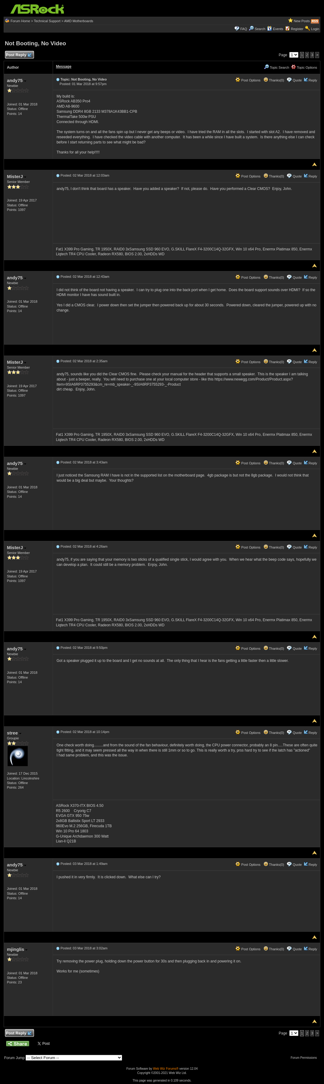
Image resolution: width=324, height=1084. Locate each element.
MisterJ (16, 176)
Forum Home (20, 21)
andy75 (16, 80)
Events (275, 29)
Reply (312, 80)
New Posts (302, 21)
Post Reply (18, 55)
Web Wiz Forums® (165, 1068)
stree (14, 732)
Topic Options (304, 67)
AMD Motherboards (78, 21)
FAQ (243, 29)
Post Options (247, 80)
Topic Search (276, 67)
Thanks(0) (273, 80)
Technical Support (47, 21)
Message (64, 66)
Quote (297, 80)
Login (315, 29)
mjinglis (17, 949)
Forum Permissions (305, 1057)
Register (297, 29)
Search (260, 29)
